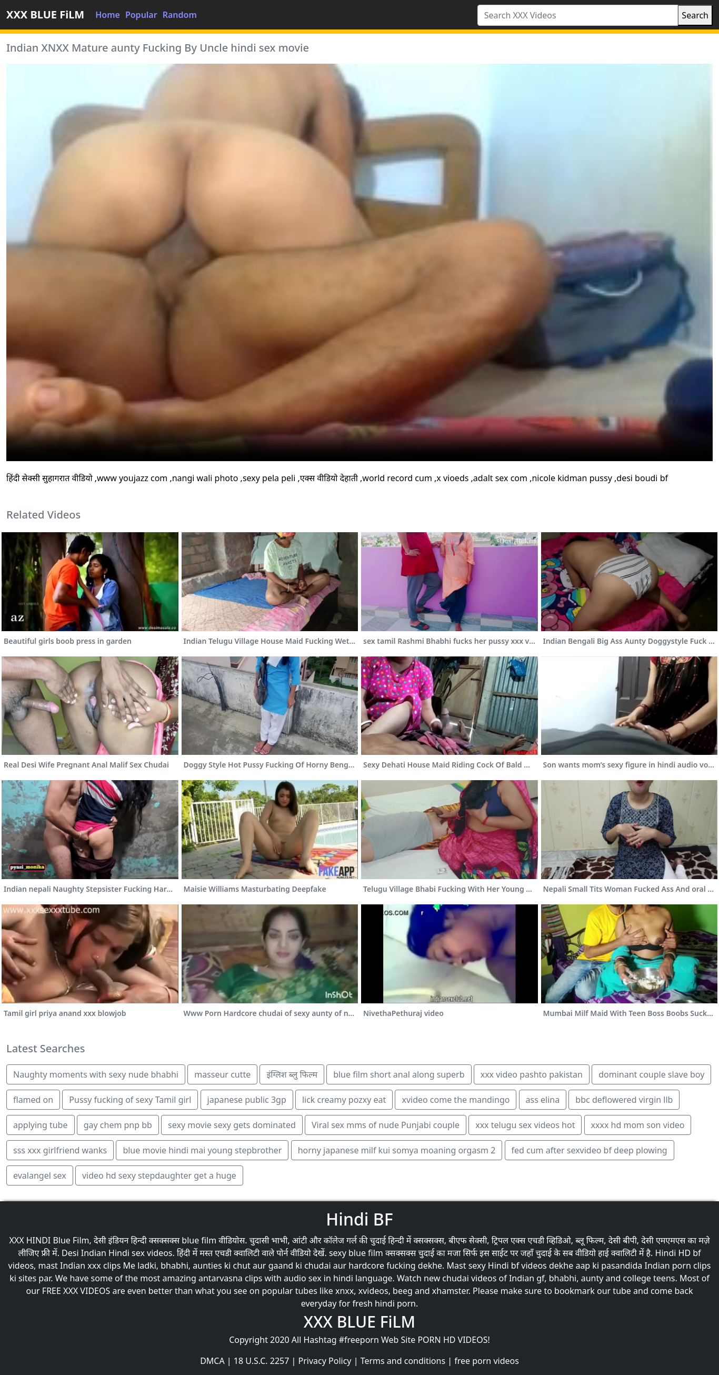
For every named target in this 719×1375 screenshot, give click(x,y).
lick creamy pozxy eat (344, 1099)
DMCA (212, 1361)
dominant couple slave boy (651, 1074)
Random (180, 15)
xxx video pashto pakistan (532, 1074)
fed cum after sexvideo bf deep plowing (589, 1150)
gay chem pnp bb (118, 1125)
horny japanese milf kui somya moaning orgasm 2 (397, 1150)
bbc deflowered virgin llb (624, 1099)
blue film (199, 1240)
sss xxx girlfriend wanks (60, 1150)
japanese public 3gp (246, 1099)
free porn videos (486, 1361)
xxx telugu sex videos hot (525, 1125)
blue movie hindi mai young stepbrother (202, 1150)
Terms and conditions (403, 1361)
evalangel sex (39, 1175)
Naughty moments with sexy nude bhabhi (95, 1074)
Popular (141, 15)
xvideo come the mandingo (456, 1099)
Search (695, 15)
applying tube (40, 1125)
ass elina (543, 1099)
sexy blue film (356, 1253)
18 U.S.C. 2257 (261, 1361)
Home (107, 15)
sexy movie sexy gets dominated (232, 1125)
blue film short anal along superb (398, 1074)
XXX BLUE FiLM (45, 14)
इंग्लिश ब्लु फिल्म (291, 1074)
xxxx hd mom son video (638, 1125)
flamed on (33, 1099)
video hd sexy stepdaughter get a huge (159, 1175)
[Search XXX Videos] (577, 15)
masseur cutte (222, 1074)
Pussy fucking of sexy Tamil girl (130, 1099)
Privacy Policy (325, 1361)
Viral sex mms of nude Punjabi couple (386, 1125)
